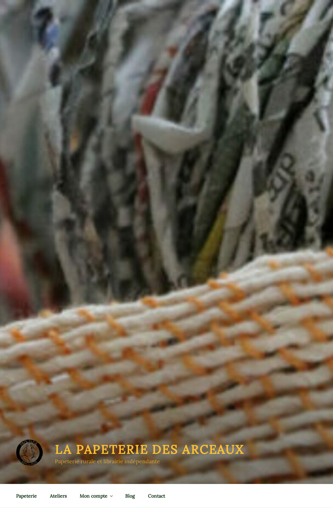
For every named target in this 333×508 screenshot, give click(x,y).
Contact (156, 496)
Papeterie (26, 496)
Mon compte (97, 496)
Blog (130, 496)
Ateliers (58, 496)
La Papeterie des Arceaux (149, 449)
